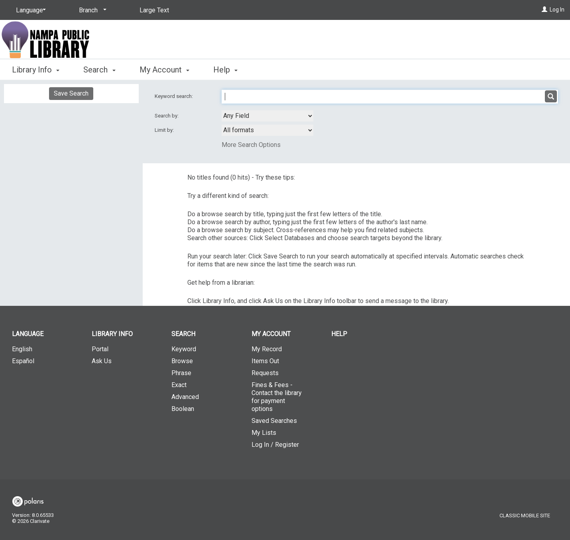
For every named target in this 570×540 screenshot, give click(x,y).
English (22, 349)
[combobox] (267, 115)
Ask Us (102, 361)
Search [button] (99, 69)
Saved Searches (274, 421)
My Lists (264, 432)
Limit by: (165, 130)
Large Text (154, 10)
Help (339, 334)
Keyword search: (174, 96)
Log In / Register (275, 444)
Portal (100, 349)
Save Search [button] (71, 93)
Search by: (167, 116)
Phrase (181, 373)
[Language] (29, 10)
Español (23, 361)
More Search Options (251, 145)
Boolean (182, 409)
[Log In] (544, 9)
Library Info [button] (35, 69)
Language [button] (27, 334)
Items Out (265, 361)
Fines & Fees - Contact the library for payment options (277, 397)
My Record (267, 349)
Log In (557, 9)
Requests (265, 373)
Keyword (183, 349)
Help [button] (225, 69)
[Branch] (91, 10)
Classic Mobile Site (524, 515)
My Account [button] (164, 69)
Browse (182, 361)
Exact (179, 385)
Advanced (185, 397)
